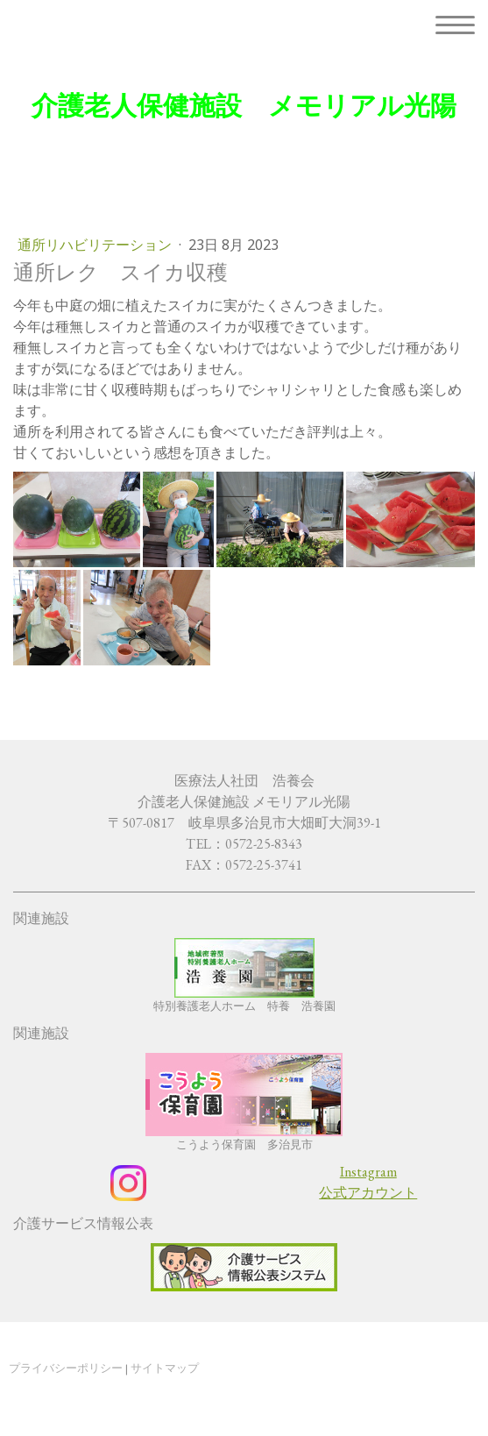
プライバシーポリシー (66, 1368)
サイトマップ (165, 1368)
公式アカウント (368, 1193)
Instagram (368, 1171)
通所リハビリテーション (96, 244)
